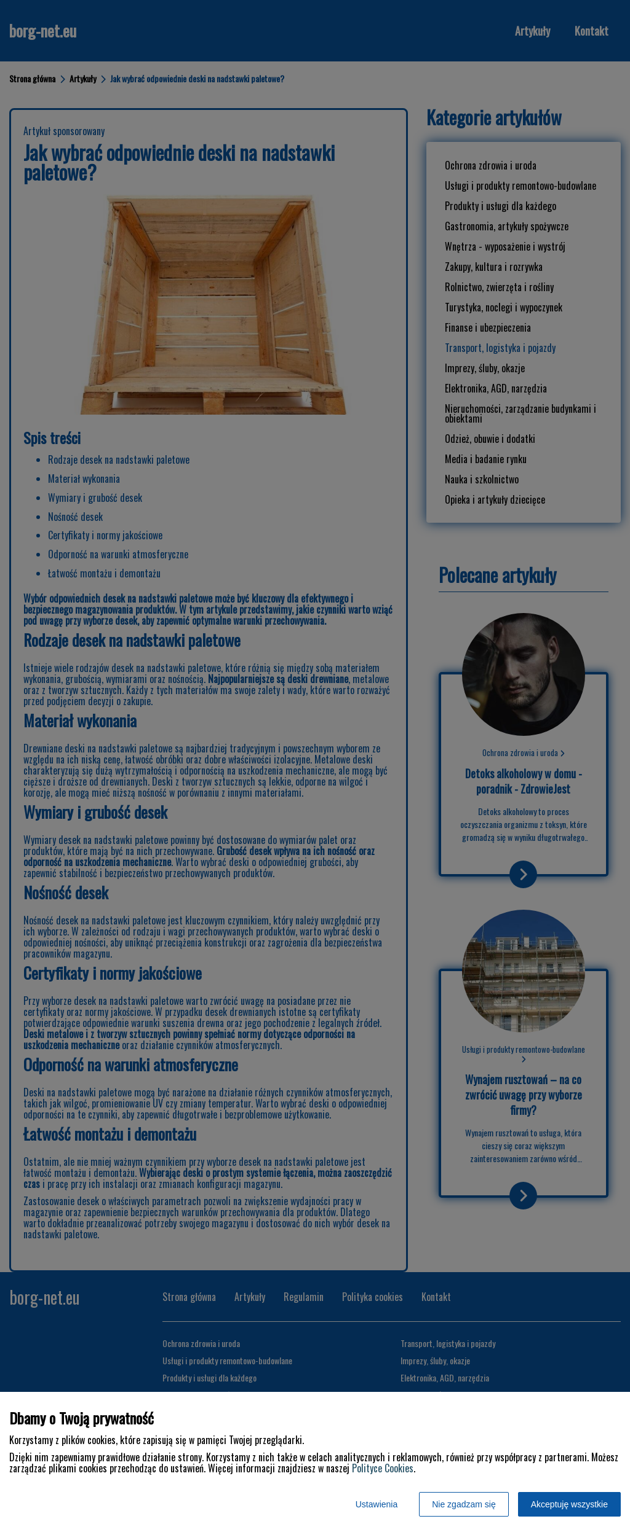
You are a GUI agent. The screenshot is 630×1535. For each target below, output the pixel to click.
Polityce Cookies (382, 1468)
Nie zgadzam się (464, 1504)
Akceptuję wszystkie (569, 1504)
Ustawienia (376, 1504)
